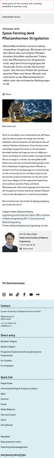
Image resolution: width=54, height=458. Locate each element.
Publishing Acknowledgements (14, 447)
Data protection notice (11, 442)
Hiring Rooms (7, 425)
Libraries (4, 399)
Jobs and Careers (8, 414)
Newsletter (5, 436)
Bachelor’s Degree (9, 341)
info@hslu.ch (6, 326)
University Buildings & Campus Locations (19, 388)
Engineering (34, 225)
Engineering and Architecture (15, 215)
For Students (6, 360)
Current (44, 225)
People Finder (7, 383)
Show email (28, 248)
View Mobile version (11, 17)
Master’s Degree (8, 346)
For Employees (7, 365)
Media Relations (8, 409)
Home (3, 420)
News (13, 212)
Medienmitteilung (41, 201)
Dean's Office (35, 215)
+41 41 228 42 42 (8, 323)
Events (4, 404)
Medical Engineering (19, 225)
